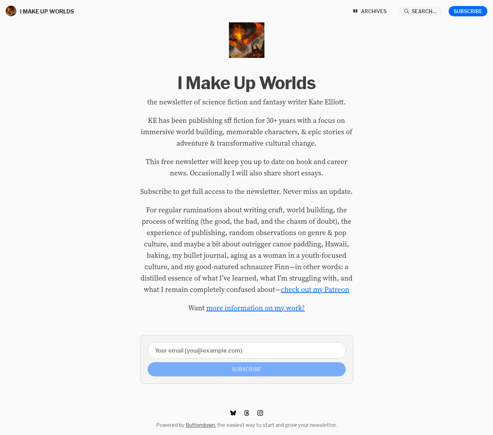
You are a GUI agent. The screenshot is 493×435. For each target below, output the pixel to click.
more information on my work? (255, 308)
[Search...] (420, 11)
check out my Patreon (315, 289)
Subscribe (468, 11)
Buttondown (200, 425)
